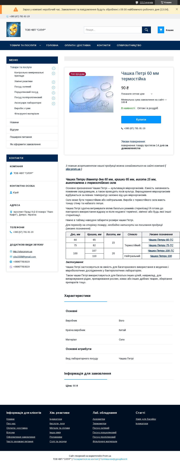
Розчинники (56, 437)
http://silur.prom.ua (22, 251)
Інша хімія (55, 432)
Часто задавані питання (19, 441)
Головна (52, 45)
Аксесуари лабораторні (27, 102)
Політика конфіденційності (113, 459)
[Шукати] (146, 29)
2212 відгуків (146, 2)
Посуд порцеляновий (104, 432)
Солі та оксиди (58, 441)
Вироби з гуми (22, 108)
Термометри (99, 423)
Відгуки (14, 129)
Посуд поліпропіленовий (28, 97)
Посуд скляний (22, 86)
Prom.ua (107, 456)
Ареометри (99, 419)
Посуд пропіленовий (104, 437)
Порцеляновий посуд (26, 92)
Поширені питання (21, 137)
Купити (141, 119)
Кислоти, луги (57, 423)
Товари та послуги (23, 45)
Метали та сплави (60, 428)
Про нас (11, 423)
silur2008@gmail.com (24, 256)
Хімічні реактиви (23, 81)
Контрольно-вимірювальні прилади (29, 74)
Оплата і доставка (78, 45)
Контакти (103, 45)
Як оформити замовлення (25, 144)
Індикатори (56, 419)
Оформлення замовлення (20, 437)
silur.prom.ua (73, 169)
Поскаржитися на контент (85, 459)
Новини (14, 122)
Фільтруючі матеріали (26, 113)
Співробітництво (129, 45)
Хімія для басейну (146, 419)
